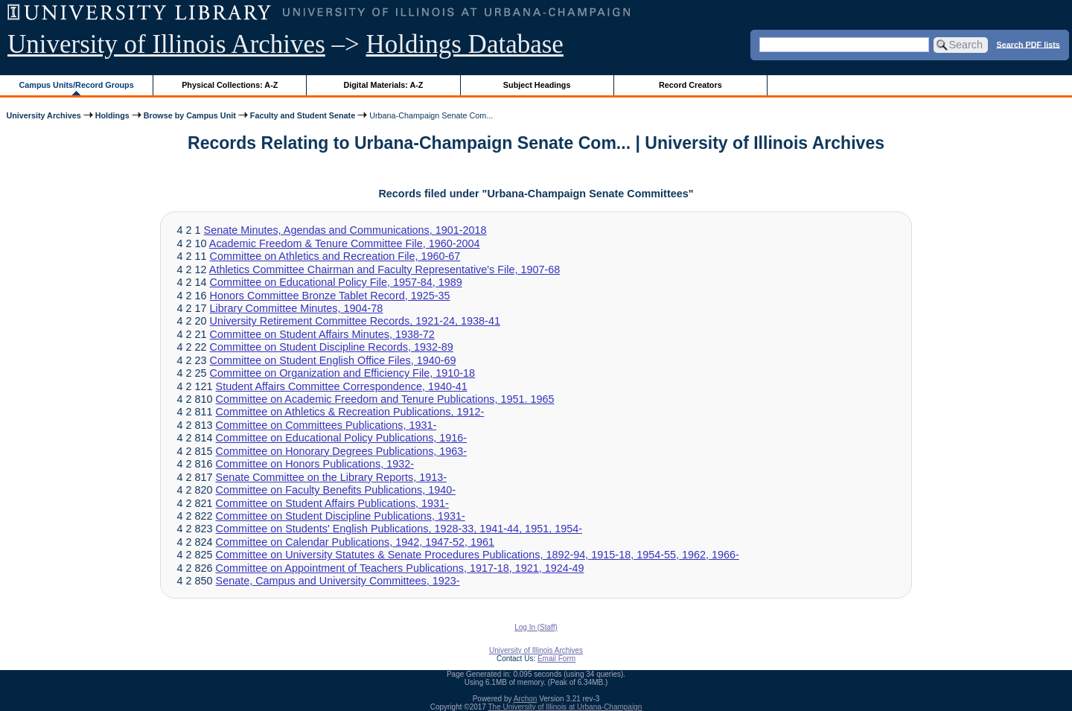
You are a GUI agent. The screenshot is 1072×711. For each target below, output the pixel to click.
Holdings (112, 115)
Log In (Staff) (536, 627)
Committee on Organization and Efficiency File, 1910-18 (343, 373)
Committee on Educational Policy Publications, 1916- (342, 438)
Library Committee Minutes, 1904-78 (296, 308)
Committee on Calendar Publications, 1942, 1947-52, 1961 (355, 542)
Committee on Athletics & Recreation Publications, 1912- (350, 412)
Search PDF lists (1028, 43)
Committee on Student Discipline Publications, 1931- (340, 516)
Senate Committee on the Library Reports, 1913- (331, 477)
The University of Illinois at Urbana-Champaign (565, 707)
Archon (525, 699)
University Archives (43, 115)
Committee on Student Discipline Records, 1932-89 (331, 347)
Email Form (556, 658)
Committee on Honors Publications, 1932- (315, 464)
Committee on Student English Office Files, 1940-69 (333, 360)
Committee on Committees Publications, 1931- (326, 425)
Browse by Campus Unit (190, 115)
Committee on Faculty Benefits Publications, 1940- (336, 490)
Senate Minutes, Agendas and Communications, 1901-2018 (345, 230)
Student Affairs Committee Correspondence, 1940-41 (342, 386)
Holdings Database (465, 44)
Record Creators (690, 84)
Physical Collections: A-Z (230, 84)
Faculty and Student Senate (302, 115)
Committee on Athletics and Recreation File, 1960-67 (335, 256)
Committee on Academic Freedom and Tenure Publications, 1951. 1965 (385, 399)
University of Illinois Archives (166, 44)
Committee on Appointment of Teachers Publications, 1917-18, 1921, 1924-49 (400, 568)
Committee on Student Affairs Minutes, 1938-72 (322, 334)
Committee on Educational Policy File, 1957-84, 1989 (336, 282)
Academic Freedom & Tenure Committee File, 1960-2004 (344, 243)
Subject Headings (537, 84)
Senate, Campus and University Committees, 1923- (338, 581)
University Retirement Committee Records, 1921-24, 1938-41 (355, 321)
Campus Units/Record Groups (76, 84)
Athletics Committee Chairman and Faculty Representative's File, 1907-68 (384, 269)
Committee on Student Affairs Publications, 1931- (332, 503)
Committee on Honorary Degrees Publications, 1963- (342, 451)
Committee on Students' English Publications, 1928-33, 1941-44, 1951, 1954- (399, 529)
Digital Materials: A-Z (383, 84)
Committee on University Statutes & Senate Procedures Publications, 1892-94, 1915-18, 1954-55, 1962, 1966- (477, 555)
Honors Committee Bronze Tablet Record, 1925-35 (330, 296)
